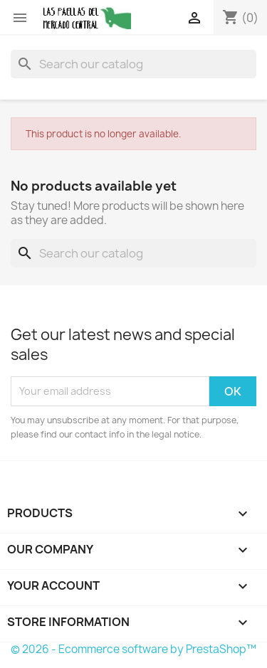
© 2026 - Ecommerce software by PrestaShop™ (133, 649)
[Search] (133, 64)
